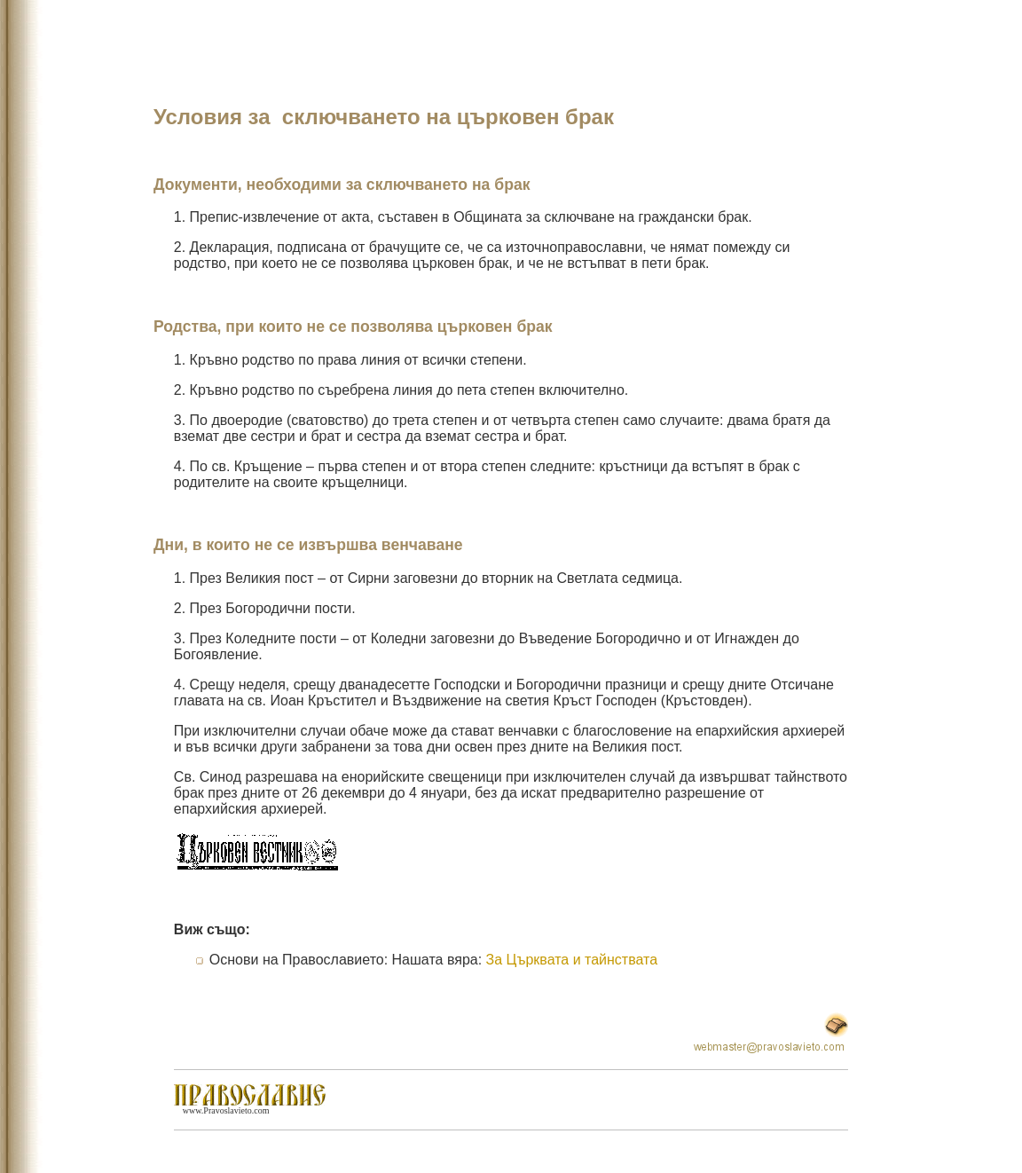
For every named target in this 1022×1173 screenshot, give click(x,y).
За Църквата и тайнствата (572, 959)
